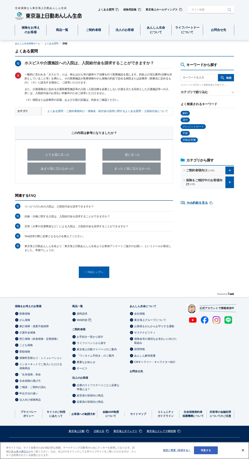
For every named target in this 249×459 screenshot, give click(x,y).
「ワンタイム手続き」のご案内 (95, 355)
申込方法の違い (28, 393)
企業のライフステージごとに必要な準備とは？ (98, 387)
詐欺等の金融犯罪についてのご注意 (220, 413)
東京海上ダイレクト (125, 431)
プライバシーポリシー (29, 413)
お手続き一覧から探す (90, 336)
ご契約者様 (78, 329)
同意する (206, 450)
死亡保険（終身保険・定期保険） (39, 338)
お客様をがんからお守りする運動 (154, 326)
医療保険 (24, 313)
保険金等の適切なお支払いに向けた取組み (155, 340)
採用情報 (139, 349)
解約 (185, 113)
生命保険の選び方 (30, 380)
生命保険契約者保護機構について (193, 413)
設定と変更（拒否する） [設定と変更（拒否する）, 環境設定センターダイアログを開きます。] (177, 450)
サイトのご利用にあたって (56, 413)
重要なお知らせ (86, 362)
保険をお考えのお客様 (28, 306)
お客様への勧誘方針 (83, 414)
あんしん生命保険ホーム (27, 43)
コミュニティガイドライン (166, 413)
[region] (124, 450)
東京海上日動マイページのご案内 (97, 349)
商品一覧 (77, 306)
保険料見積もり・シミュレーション (40, 357)
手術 (185, 133)
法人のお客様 (80, 377)
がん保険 (24, 319)
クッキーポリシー (21, 451)
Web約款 (82, 319)
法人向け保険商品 (30, 399)
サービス (82, 368)
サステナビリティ (145, 332)
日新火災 (99, 431)
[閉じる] (243, 450)
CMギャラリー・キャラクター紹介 (155, 361)
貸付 (185, 119)
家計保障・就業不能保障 (34, 326)
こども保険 (26, 345)
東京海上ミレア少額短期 (161, 431)
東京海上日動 (77, 431)
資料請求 (82, 313)
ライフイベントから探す (91, 343)
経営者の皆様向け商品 (90, 395)
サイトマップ (138, 414)
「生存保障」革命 (30, 374)
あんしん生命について (143, 306)
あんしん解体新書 (145, 355)
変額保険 (24, 351)
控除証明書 (189, 140)
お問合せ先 (136, 371)
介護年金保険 (27, 332)
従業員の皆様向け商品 (90, 401)
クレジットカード (193, 126)
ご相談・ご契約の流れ (32, 387)
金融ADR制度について (111, 413)
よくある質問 (51, 43)
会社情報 (139, 313)
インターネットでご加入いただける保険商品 (40, 366)
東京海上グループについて (150, 319)
